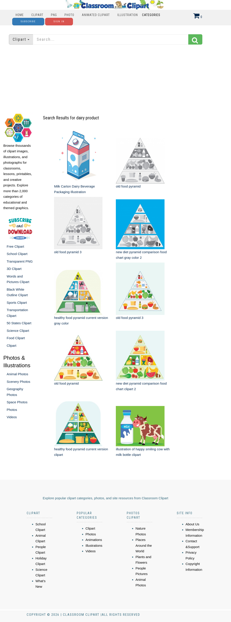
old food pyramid (128, 186)
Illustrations (94, 545)
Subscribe (28, 21)
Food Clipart (16, 338)
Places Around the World (144, 545)
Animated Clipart (96, 15)
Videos (12, 417)
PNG (54, 15)
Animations (94, 540)
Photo (69, 15)
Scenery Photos (18, 381)
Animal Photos (17, 374)
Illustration (127, 15)
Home (20, 15)
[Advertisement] (115, 79)
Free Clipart (15, 246)
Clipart (37, 15)
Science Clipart (18, 330)
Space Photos (17, 402)
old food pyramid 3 (67, 252)
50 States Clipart (19, 323)
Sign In (59, 21)
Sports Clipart (17, 302)
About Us (192, 524)
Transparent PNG (20, 261)
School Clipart (17, 254)
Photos (12, 410)
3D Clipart (14, 269)
